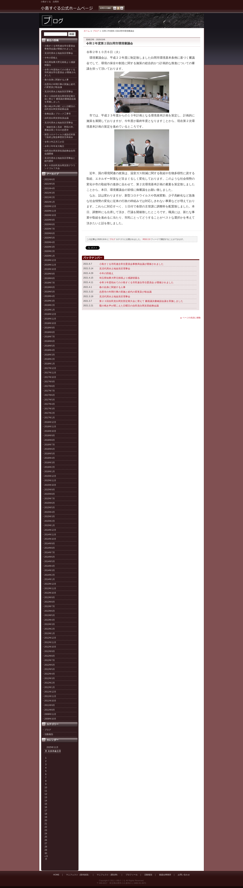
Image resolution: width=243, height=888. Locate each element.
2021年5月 (49, 184)
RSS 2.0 (146, 239)
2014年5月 (49, 561)
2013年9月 (49, 597)
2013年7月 (49, 606)
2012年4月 (49, 674)
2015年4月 (49, 512)
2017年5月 (49, 399)
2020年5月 (49, 237)
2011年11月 (50, 696)
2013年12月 (50, 584)
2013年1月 (49, 633)
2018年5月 (49, 345)
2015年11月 (50, 480)
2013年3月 (49, 624)
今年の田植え (51, 57)
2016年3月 (49, 462)
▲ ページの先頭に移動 (190, 318)
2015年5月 (49, 507)
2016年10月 (50, 431)
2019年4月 (49, 296)
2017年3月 (49, 408)
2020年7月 (49, 229)
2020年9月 (49, 220)
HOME (56, 875)
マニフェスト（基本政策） (78, 875)
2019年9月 (49, 273)
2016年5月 (49, 453)
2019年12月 (50, 260)
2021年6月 (49, 179)
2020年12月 (50, 206)
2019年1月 (49, 309)
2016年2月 (49, 467)
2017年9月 (49, 381)
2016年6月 (49, 449)
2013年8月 (49, 602)
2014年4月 (49, 566)
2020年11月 (50, 211)
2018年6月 (49, 341)
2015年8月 (49, 494)
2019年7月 (49, 282)
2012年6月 (49, 665)
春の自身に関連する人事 (56, 79)
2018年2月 (49, 359)
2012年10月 (50, 646)
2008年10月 (50, 718)
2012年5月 (49, 669)
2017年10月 (50, 377)
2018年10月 (50, 323)
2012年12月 (50, 638)
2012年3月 (49, 678)
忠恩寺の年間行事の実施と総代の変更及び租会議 (59, 85)
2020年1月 (49, 256)
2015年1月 (49, 525)
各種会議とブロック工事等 (57, 113)
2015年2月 (49, 521)
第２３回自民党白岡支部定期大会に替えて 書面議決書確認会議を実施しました (60, 99)
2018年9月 (49, 327)
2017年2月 (49, 413)
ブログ (47, 729)
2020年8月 (49, 224)
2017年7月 (49, 390)
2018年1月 (49, 363)
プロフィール (132, 875)
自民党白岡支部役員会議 (56, 118)
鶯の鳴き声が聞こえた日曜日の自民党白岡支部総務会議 (59, 108)
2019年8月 (49, 278)
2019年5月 (49, 291)
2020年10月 (50, 215)
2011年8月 (49, 710)
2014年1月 (49, 579)
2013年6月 (49, 611)
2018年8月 (49, 332)
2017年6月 (49, 395)
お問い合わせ (184, 875)
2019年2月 (49, 305)
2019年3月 (49, 301)
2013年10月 (50, 593)
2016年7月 (49, 444)
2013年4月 (49, 620)
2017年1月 (49, 417)
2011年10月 (50, 700)
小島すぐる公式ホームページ (67, 8)
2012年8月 (49, 656)
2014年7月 (49, 552)
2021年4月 (49, 188)
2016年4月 (49, 458)
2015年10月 (50, 485)
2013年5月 (49, 615)
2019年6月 (49, 287)
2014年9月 (49, 543)
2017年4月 (49, 404)
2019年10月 (50, 269)
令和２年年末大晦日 (54, 146)
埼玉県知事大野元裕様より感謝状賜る (119, 278)
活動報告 (48, 734)
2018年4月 (49, 350)
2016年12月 (50, 422)
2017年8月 (49, 386)
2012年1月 (49, 687)
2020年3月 (49, 247)
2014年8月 (49, 548)
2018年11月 (50, 318)
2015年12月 (50, 476)
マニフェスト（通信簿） (108, 875)
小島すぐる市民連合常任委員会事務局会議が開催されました (59, 47)
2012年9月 (49, 651)
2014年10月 (50, 539)
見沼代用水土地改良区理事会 (58, 53)
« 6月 (46, 857)
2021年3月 (49, 193)
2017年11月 (50, 372)
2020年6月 (49, 233)
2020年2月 (49, 251)
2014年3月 (49, 570)
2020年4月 (49, 242)
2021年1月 (49, 202)
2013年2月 (49, 629)
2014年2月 (49, 575)
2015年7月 (49, 498)
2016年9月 (49, 435)
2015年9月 (49, 489)
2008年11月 (50, 714)
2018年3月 (49, 354)
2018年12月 (50, 314)
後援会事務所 (165, 875)
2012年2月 (49, 682)
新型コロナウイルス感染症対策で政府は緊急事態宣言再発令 (59, 136)
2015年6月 (49, 503)
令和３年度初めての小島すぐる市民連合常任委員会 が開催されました (60, 72)
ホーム (87, 31)
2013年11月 (50, 588)
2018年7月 (49, 336)
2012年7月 (49, 660)
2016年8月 (49, 440)
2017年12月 (50, 368)
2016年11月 (50, 426)
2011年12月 (50, 691)
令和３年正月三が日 (54, 142)
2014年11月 (50, 534)
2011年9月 (49, 705)
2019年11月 (50, 265)
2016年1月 (49, 471)
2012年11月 (50, 642)
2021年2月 (49, 197)
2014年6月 (49, 557)
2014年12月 (50, 530)
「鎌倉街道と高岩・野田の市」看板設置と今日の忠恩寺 (59, 128)
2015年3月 (49, 516)
